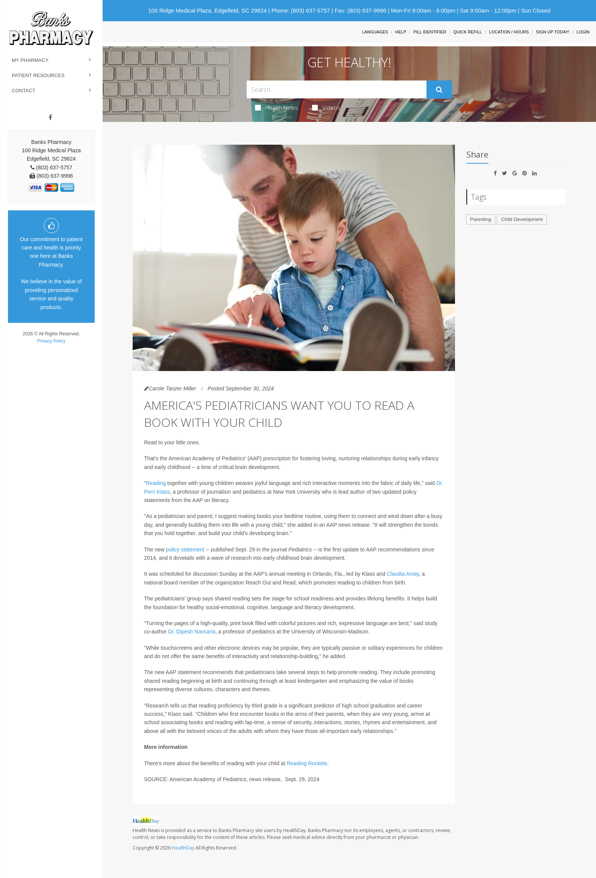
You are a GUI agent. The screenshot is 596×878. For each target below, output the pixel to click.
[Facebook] (50, 118)
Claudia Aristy (403, 574)
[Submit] (439, 90)
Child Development (522, 219)
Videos (326, 107)
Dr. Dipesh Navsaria (192, 631)
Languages (375, 32)
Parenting (480, 219)
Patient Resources (38, 75)
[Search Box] (336, 89)
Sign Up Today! (552, 32)
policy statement (185, 549)
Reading (156, 483)
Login (583, 32)
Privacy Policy (51, 341)
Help (400, 32)
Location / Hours (509, 32)
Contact (23, 90)
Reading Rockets (307, 763)
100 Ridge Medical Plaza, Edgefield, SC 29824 (207, 10)
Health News (276, 107)
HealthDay (183, 848)
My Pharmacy (30, 60)
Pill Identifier (429, 32)
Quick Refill (467, 32)
